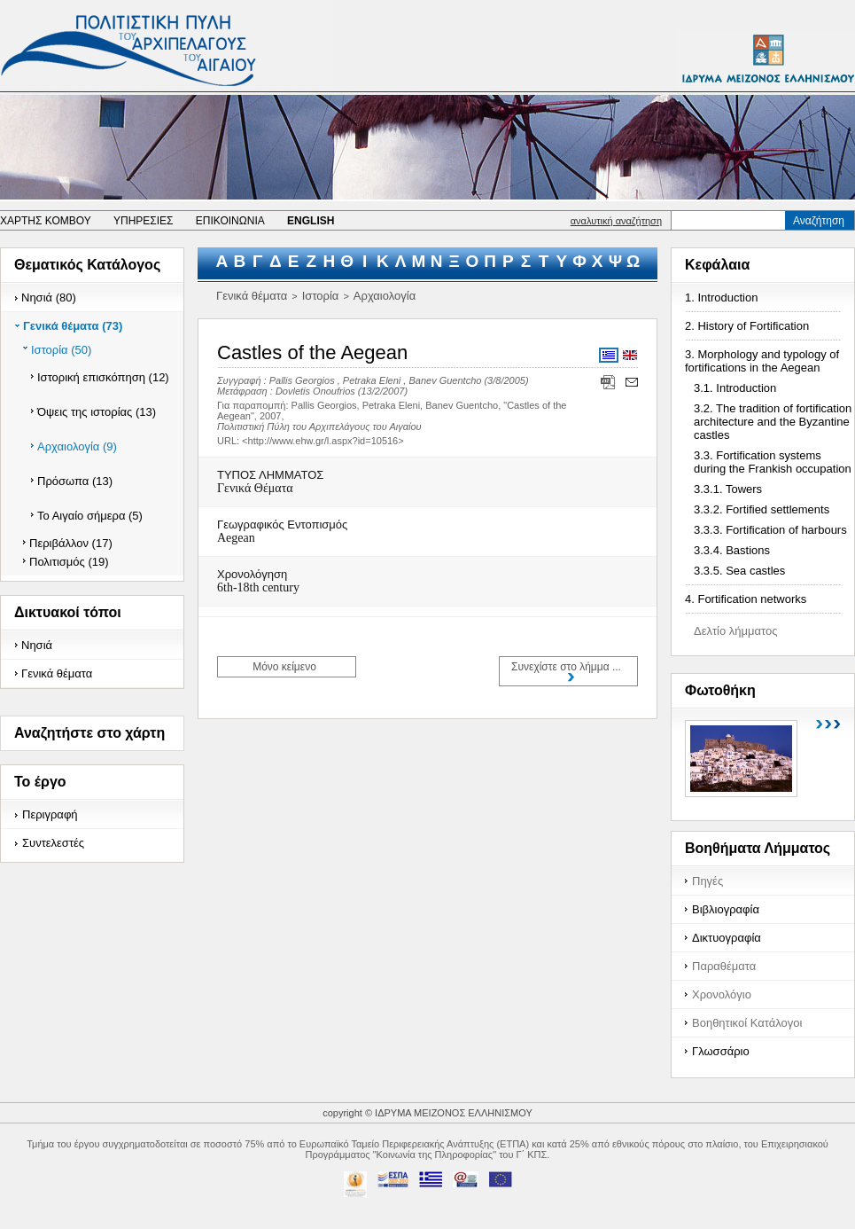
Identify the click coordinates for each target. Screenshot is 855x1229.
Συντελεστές (53, 842)
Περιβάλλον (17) (71, 543)
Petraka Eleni (371, 380)
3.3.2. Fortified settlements (761, 509)
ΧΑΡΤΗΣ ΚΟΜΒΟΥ (45, 221)
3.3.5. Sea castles (739, 570)
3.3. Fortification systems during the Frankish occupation (772, 462)
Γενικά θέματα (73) (72, 326)
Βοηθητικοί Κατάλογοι (747, 1022)
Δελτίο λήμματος (736, 631)
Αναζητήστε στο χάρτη (89, 732)
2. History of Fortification (747, 326)
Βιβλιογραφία (725, 909)
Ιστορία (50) (61, 349)
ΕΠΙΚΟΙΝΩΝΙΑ (230, 221)
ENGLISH (310, 221)
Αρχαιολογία (385, 295)
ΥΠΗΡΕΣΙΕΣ (143, 221)
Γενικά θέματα (56, 673)
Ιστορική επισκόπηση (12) (103, 377)
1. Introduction (721, 297)
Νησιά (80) (48, 297)
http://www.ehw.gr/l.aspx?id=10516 (323, 440)
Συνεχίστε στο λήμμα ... (566, 667)
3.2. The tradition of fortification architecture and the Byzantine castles (772, 422)
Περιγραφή (50, 814)
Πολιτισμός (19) (69, 561)
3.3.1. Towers (728, 489)
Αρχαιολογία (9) (77, 446)
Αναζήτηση (818, 221)
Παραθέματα (724, 966)
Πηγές (707, 881)
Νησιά (36, 645)
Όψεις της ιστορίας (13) (96, 412)
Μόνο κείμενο (284, 667)
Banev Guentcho (444, 380)
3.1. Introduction (735, 388)
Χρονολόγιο (721, 994)
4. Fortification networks (745, 599)
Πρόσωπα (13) (75, 481)
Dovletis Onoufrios (315, 391)
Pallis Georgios (302, 380)
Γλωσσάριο (721, 1051)
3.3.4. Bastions (732, 550)
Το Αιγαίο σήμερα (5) (90, 515)
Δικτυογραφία (726, 937)
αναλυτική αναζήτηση (616, 220)
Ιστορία (320, 295)
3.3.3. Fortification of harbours (770, 529)
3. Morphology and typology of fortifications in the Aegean (762, 361)
